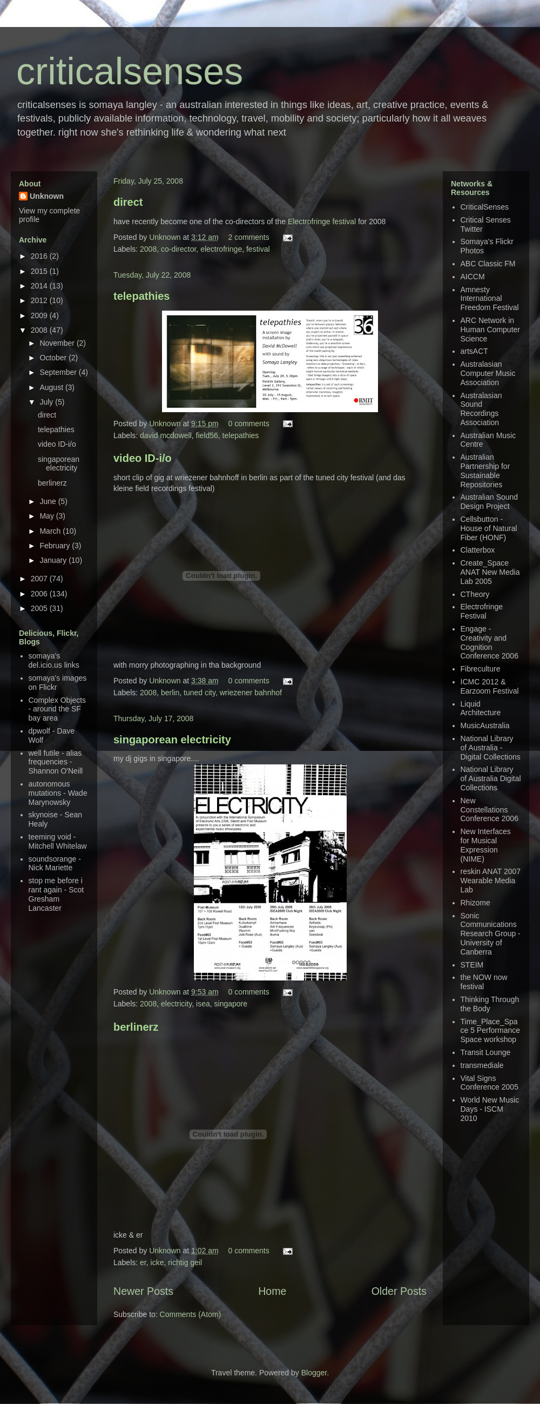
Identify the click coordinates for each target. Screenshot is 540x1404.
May (47, 516)
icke (157, 1262)
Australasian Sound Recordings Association (481, 409)
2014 (40, 285)
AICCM (473, 276)
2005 (40, 608)
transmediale (482, 1065)
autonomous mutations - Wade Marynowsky (58, 793)
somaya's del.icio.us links (54, 660)
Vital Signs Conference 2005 (489, 1083)
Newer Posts (143, 1291)
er (143, 1262)
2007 (40, 578)
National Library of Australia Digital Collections (491, 778)
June (48, 501)
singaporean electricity (172, 739)
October (54, 357)
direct (128, 202)
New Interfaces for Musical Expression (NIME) (486, 845)
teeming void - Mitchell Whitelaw (58, 841)
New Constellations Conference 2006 (489, 809)
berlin (170, 692)
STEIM (472, 964)
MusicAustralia (485, 725)
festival (258, 249)
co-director (178, 249)
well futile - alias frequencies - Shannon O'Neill (56, 762)
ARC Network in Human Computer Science (491, 329)
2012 (40, 300)
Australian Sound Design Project (489, 501)
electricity (176, 1003)
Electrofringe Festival (482, 611)
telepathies (141, 296)
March (51, 531)
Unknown (166, 237)
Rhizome (475, 902)
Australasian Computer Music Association (488, 373)
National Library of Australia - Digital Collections (491, 747)
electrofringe (221, 249)
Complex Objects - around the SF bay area (57, 709)
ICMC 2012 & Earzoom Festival (490, 686)
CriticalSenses (485, 207)
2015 (40, 271)
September (58, 372)
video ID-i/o (142, 458)
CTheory (475, 594)
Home (272, 1291)
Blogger (314, 1372)
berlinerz (135, 1027)
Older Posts (399, 1291)
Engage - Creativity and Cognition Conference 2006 (489, 642)
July (47, 402)
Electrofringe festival (322, 221)
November (57, 343)
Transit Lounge (486, 1052)
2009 (40, 315)
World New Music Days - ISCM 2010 (490, 1109)
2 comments (248, 237)
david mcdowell (166, 435)
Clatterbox (478, 550)
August (52, 387)
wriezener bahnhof (251, 692)
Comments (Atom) (190, 1314)
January (54, 560)
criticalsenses (129, 71)
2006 (40, 593)
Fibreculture (481, 668)
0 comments (248, 423)
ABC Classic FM (488, 263)
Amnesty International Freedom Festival (490, 298)
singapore (231, 1003)
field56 (207, 435)
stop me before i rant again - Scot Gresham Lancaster (56, 894)
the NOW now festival (484, 982)
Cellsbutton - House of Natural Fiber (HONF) (489, 528)
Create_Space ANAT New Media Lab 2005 (490, 572)
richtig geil (185, 1262)
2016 (40, 256)
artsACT (474, 351)
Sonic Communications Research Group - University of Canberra (491, 933)
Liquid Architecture (481, 708)
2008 (148, 249)
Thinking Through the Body (490, 1004)
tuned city (199, 692)
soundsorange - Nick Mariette (55, 863)
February (55, 545)
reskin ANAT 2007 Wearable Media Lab (491, 880)
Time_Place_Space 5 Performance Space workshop (491, 1030)
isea (203, 1003)
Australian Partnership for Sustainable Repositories (485, 470)
